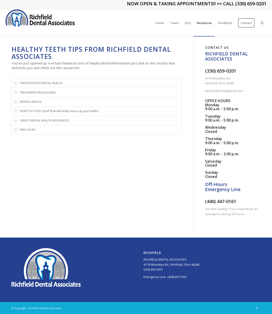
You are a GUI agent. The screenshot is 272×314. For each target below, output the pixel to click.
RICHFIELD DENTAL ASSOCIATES (164, 259)
